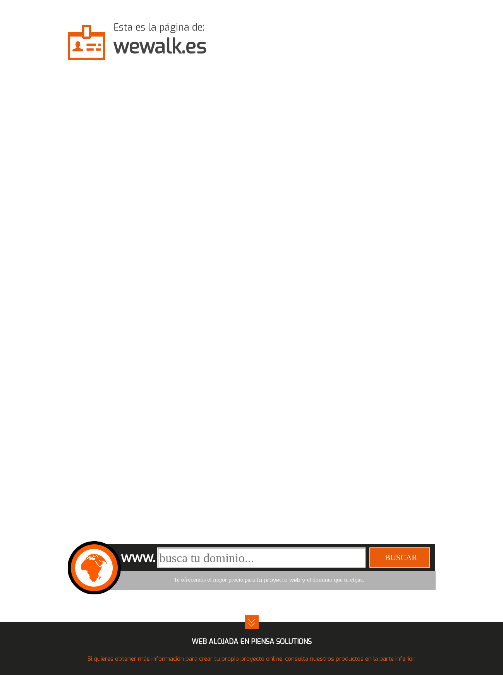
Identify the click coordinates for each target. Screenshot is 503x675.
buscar (401, 557)
